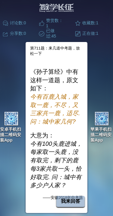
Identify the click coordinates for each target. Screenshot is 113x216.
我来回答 (70, 201)
